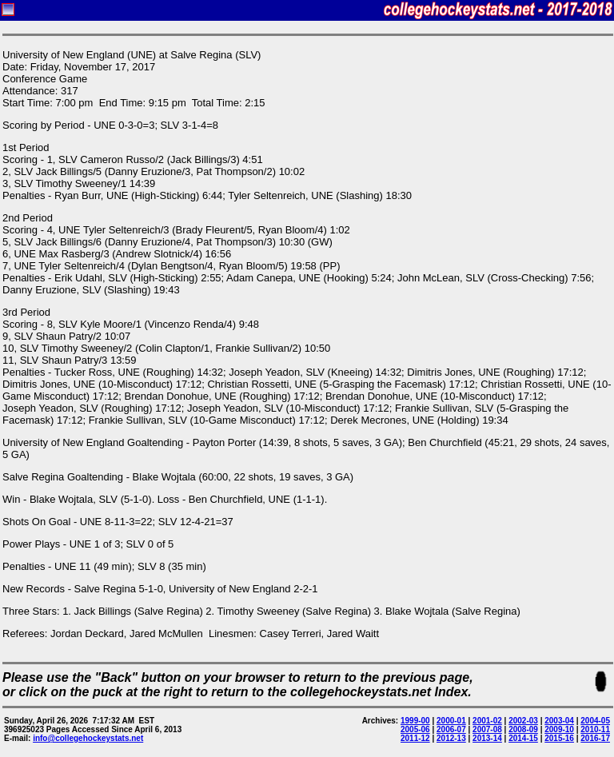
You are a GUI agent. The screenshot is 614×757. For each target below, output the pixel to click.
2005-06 (415, 729)
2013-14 (487, 738)
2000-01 (451, 720)
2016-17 (595, 738)
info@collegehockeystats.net (88, 738)
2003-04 (559, 720)
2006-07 (451, 729)
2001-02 (487, 720)
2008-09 (523, 729)
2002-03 (523, 720)
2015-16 (559, 738)
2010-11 (595, 729)
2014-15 (523, 738)
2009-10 (559, 729)
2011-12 (415, 738)
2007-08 (487, 729)
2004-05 (595, 720)
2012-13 (451, 738)
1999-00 (415, 720)
